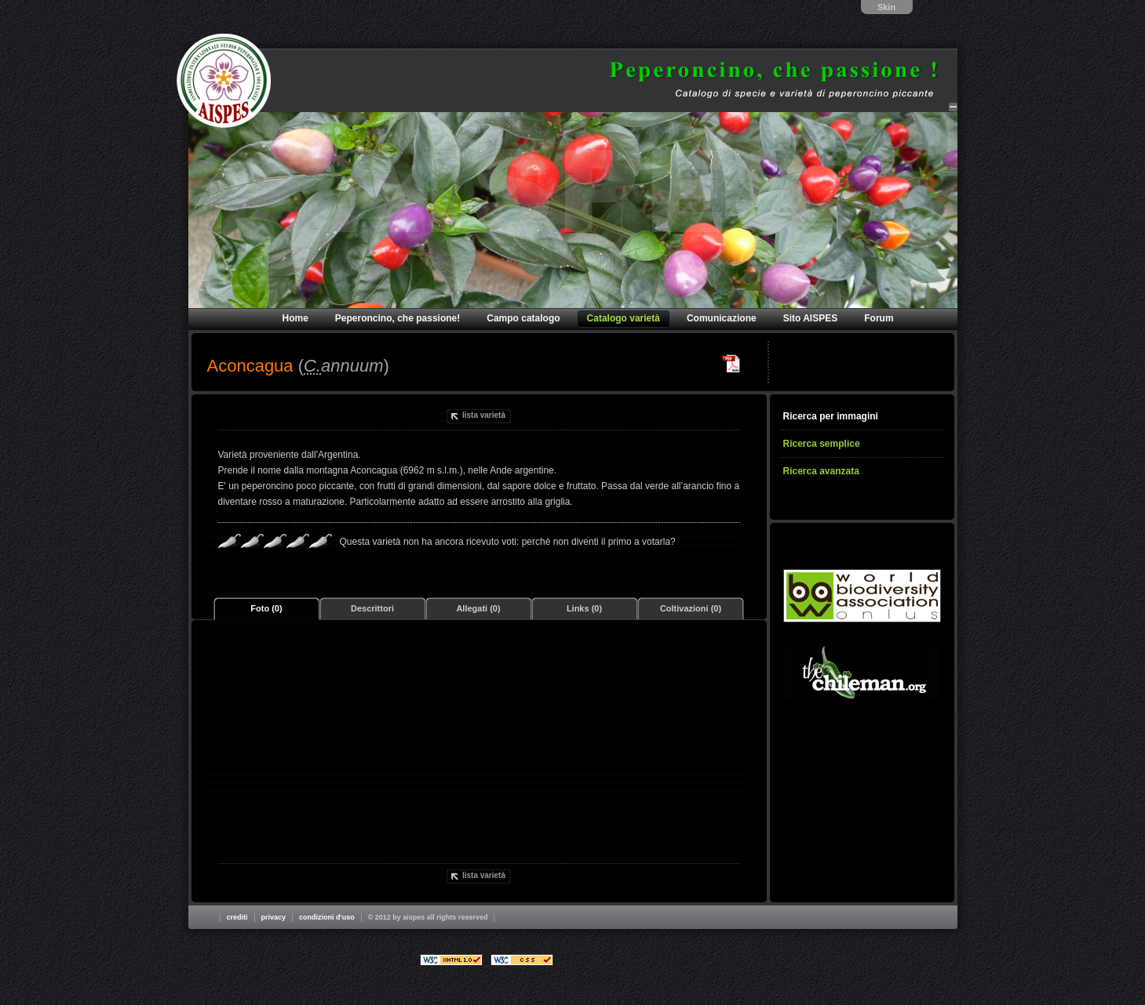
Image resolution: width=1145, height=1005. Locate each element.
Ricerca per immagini (830, 416)
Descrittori (372, 608)
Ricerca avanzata (821, 471)
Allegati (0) (478, 608)
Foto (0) (266, 608)
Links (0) (584, 608)
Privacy (273, 917)
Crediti (237, 917)
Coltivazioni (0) (690, 608)
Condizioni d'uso (327, 917)
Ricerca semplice (821, 443)
